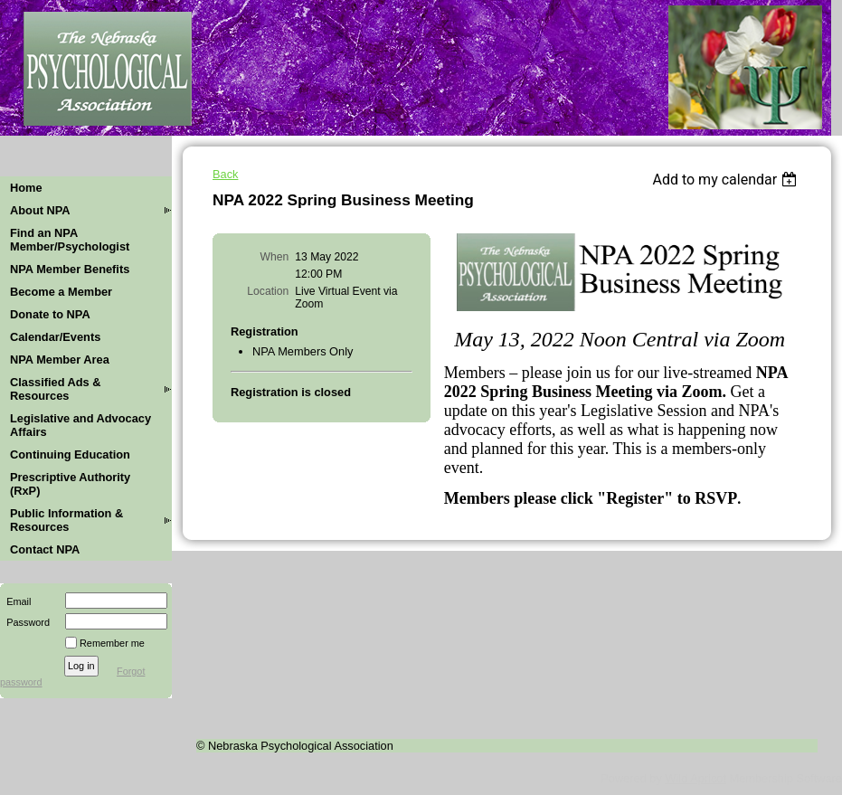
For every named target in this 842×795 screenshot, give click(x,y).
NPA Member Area (59, 359)
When (274, 257)
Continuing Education (70, 454)
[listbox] (726, 179)
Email (15, 601)
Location (268, 291)
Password (25, 622)
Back (225, 174)
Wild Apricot (695, 778)
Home (26, 187)
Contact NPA (45, 549)
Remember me (112, 643)
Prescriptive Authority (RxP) (70, 483)
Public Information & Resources (66, 520)
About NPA (40, 210)
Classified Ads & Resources (55, 388)
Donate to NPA (50, 314)
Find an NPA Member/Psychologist (69, 239)
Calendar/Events (55, 337)
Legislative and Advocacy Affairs (80, 425)
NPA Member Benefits (69, 269)
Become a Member (61, 291)
